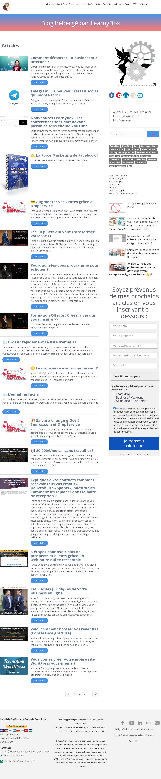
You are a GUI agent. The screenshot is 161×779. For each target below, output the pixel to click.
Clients (112, 184)
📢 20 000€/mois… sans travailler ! (62, 450)
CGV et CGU (6, 741)
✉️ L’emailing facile (20, 394)
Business (114, 181)
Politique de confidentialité (14, 738)
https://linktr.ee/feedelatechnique (134, 729)
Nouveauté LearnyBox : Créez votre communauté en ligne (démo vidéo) (132, 239)
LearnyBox (87, 3)
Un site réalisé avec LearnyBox (18, 761)
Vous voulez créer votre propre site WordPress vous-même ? (63, 661)
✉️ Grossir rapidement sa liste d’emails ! (39, 341)
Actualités (114, 178)
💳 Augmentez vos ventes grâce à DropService (62, 203)
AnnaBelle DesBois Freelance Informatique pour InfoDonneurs (132, 116)
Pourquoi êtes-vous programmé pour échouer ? (65, 267)
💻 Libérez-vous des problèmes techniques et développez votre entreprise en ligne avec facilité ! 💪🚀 (132, 269)
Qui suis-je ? (74, 4)
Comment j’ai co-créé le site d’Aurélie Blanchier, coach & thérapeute (134, 253)
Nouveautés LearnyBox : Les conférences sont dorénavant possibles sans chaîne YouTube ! (60, 121)
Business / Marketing (128, 397)
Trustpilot (134, 741)
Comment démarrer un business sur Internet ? (64, 59)
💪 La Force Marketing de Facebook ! (64, 155)
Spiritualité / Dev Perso (129, 401)
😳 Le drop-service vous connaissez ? (64, 368)
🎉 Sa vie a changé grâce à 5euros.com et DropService (55, 422)
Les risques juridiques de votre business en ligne (59, 590)
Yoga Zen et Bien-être (121, 193)
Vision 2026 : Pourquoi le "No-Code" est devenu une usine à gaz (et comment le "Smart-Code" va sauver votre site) (133, 224)
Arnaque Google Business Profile (133, 207)
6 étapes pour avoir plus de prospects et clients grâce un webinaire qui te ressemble (57, 555)
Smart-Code (62, 4)
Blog (98, 4)
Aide (143, 3)
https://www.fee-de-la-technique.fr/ (134, 735)
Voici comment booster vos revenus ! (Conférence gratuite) (64, 631)
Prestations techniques (113, 4)
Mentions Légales (9, 734)
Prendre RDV (131, 4)
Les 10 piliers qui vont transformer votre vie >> (63, 233)
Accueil (50, 4)
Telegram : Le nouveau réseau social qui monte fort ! (64, 92)
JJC (110, 187)
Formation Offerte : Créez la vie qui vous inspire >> (63, 317)
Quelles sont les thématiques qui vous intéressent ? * (132, 388)
